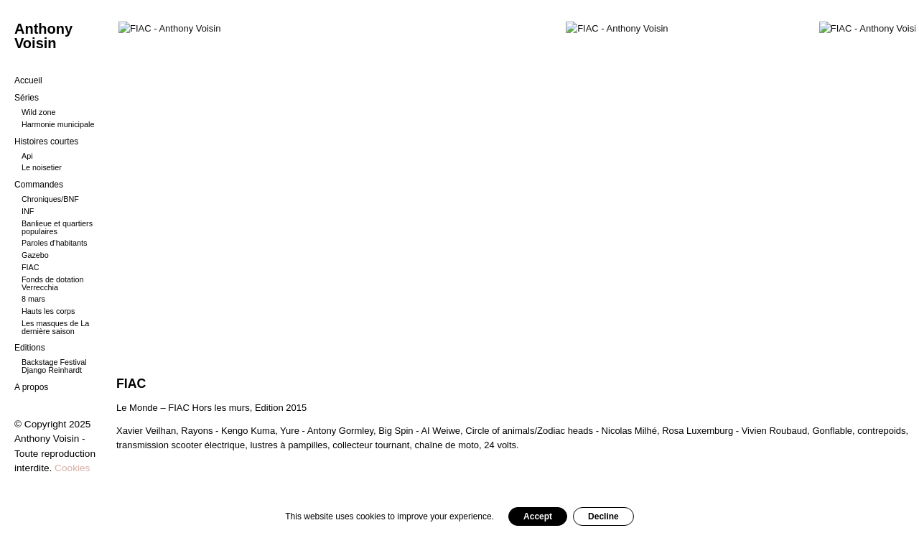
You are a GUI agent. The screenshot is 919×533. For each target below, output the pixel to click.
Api (27, 156)
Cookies (72, 468)
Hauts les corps (48, 311)
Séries (26, 98)
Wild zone (38, 112)
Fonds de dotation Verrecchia (52, 283)
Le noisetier (42, 167)
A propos (31, 387)
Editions (29, 348)
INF (28, 211)
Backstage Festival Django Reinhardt (54, 366)
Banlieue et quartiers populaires (57, 227)
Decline (603, 516)
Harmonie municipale (58, 124)
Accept (537, 516)
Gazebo (35, 255)
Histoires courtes (46, 141)
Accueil (28, 80)
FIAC (30, 267)
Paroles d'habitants (55, 242)
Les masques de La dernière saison (55, 327)
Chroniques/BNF (50, 199)
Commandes (38, 185)
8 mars (33, 299)
